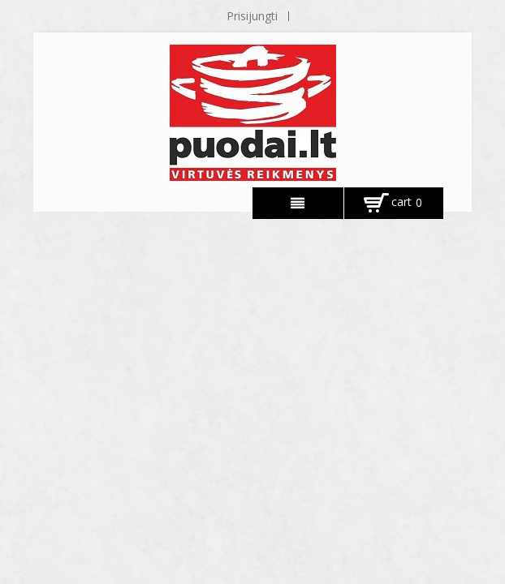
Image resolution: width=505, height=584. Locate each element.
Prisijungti (252, 16)
